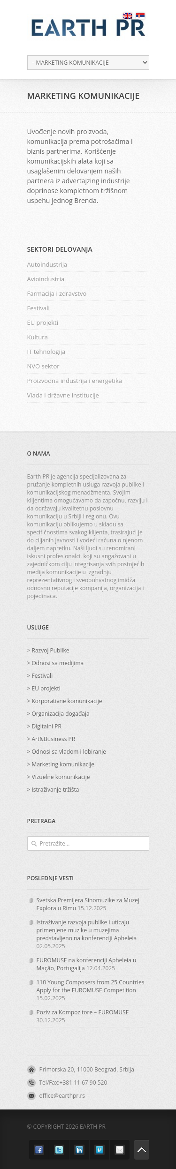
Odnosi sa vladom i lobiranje (68, 752)
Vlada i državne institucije (63, 395)
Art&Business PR (53, 739)
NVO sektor (43, 366)
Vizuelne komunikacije (60, 777)
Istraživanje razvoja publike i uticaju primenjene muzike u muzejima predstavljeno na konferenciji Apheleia (87, 930)
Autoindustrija (47, 264)
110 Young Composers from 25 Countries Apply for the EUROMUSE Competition (91, 986)
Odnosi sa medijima (57, 663)
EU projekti (43, 322)
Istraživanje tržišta (55, 790)
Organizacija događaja (60, 714)
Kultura (37, 337)
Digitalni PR (46, 726)
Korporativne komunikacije (66, 701)
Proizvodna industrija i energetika (74, 380)
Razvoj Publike (50, 650)
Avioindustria (46, 279)
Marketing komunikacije (62, 764)
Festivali (38, 308)
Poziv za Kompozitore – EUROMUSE (83, 1012)
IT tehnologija (46, 351)
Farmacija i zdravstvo (57, 293)
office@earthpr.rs (62, 1096)
